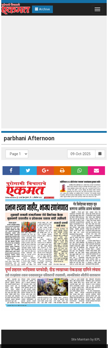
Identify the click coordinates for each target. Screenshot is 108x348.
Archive (42, 9)
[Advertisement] (52, 72)
